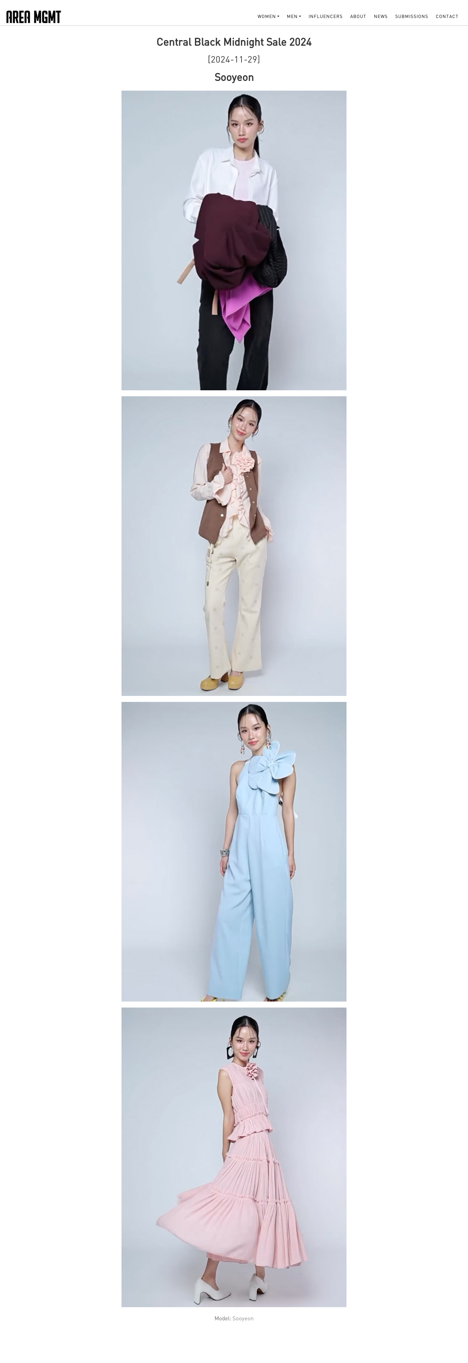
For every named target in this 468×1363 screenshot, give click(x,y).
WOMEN (267, 16)
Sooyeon (243, 1318)
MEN (292, 16)
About (358, 16)
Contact (447, 16)
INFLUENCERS (326, 16)
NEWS (381, 16)
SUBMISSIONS (411, 16)
